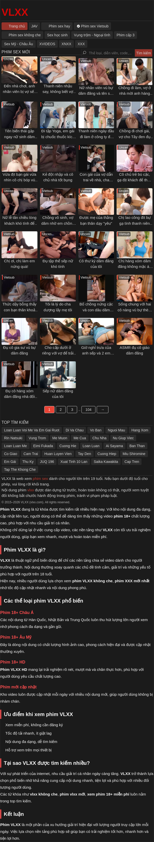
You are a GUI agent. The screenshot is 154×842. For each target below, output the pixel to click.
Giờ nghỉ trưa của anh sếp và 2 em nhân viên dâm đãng (96, 353)
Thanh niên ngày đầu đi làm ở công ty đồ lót (96, 136)
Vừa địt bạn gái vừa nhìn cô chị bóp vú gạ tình (19, 180)
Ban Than (137, 446)
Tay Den (84, 454)
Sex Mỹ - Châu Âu (18, 44)
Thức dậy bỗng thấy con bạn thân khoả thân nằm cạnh (19, 310)
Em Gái (10, 462)
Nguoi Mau (116, 430)
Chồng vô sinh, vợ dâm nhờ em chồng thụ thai (57, 223)
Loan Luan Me (15, 446)
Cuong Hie (67, 446)
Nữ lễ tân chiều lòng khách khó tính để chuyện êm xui (20, 223)
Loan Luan (91, 446)
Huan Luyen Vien (58, 454)
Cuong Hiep (106, 454)
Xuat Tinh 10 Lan (73, 462)
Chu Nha (99, 438)
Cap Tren (131, 462)
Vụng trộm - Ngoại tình (92, 35)
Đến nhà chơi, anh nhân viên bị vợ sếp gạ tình (19, 92)
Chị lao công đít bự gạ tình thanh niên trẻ (134, 223)
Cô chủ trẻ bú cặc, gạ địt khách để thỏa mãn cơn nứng (134, 180)
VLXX (15, 12)
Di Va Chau (75, 430)
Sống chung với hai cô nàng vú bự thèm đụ (134, 310)
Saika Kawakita (106, 462)
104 (88, 410)
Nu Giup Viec (123, 438)
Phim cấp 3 (125, 35)
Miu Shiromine (134, 454)
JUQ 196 (47, 462)
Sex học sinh (57, 35)
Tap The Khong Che (20, 469)
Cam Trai (30, 454)
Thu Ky (28, 462)
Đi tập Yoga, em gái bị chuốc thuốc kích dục (57, 136)
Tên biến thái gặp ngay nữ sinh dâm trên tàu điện (19, 136)
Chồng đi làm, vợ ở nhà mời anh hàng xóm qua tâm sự (134, 93)
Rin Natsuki (13, 438)
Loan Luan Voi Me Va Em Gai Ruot (31, 430)
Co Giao (10, 454)
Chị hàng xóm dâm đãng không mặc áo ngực (134, 266)
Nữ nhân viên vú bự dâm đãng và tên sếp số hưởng (96, 93)
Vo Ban (95, 430)
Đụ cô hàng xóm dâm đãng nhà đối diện (19, 396)
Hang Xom (139, 430)
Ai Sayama (114, 446)
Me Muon (59, 438)
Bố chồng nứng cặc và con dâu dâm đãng (96, 310)
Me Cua (80, 438)
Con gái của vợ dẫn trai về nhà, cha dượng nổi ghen (96, 180)
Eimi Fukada (43, 446)
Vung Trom (37, 438)
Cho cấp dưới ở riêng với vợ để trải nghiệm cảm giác (58, 353)
